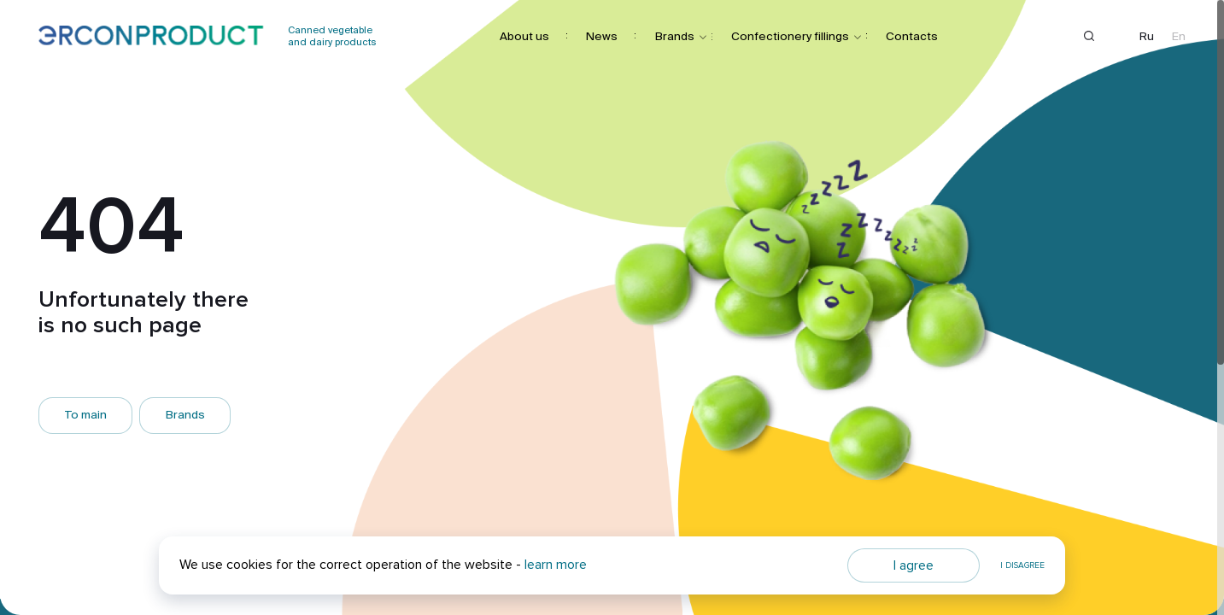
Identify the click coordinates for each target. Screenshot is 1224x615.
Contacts (912, 35)
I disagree (1022, 565)
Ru (1146, 36)
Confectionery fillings (790, 35)
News (602, 35)
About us (524, 35)
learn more (555, 564)
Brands (674, 35)
